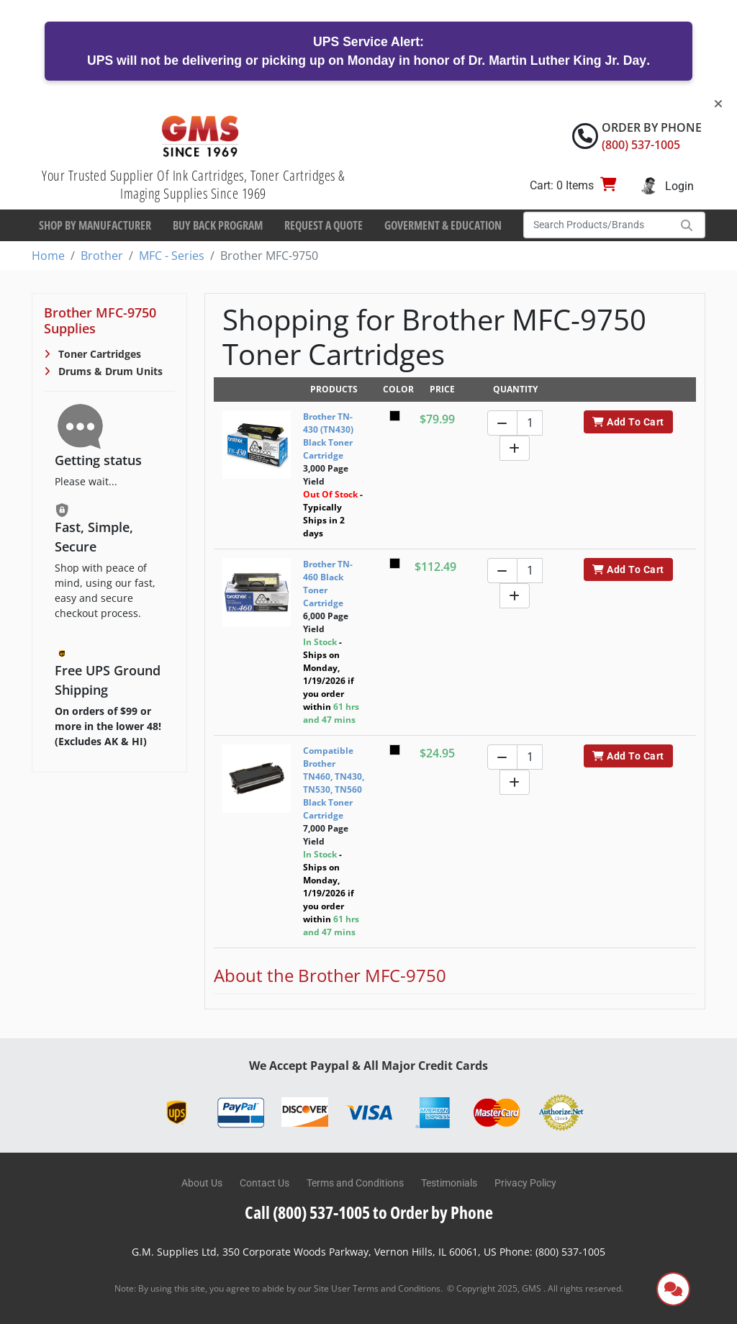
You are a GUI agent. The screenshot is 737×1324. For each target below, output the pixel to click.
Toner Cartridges (98, 354)
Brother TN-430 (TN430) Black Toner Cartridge (328, 435)
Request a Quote (323, 225)
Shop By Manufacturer (95, 225)
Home (48, 256)
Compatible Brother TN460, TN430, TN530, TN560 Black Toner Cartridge (333, 782)
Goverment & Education (443, 225)
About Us (201, 1183)
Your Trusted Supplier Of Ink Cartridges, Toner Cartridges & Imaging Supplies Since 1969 (193, 184)
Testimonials (449, 1183)
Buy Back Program (218, 225)
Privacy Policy (525, 1183)
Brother (102, 256)
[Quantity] (530, 423)
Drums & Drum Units (109, 371)
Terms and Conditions (355, 1183)
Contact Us (264, 1183)
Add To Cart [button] (628, 422)
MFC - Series (171, 256)
